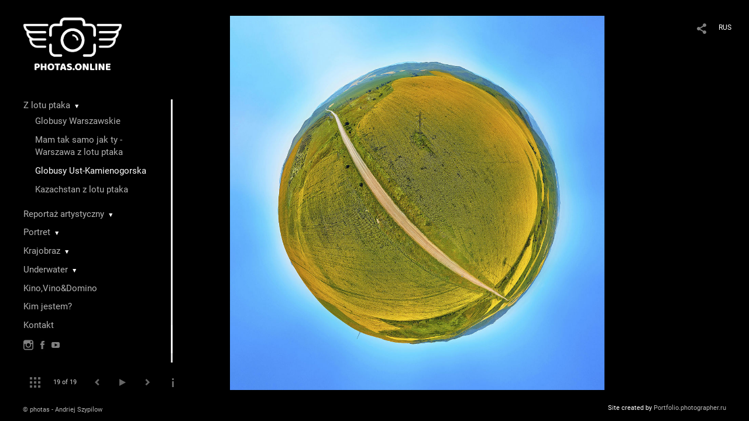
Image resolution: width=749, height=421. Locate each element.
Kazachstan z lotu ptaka (81, 189)
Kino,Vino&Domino (60, 288)
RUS (725, 27)
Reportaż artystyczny (63, 214)
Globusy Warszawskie (78, 121)
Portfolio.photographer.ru (690, 408)
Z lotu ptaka (46, 105)
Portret (36, 232)
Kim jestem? (47, 306)
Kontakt (38, 325)
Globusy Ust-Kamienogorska (90, 170)
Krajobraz (41, 251)
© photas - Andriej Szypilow (62, 409)
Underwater (45, 269)
